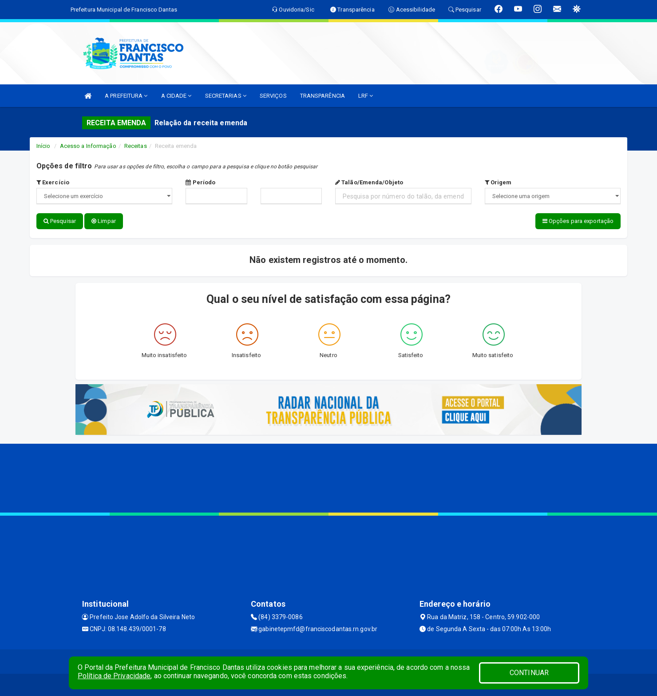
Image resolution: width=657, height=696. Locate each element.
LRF (365, 95)
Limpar (103, 221)
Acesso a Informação (88, 146)
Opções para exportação (577, 221)
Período (200, 182)
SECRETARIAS (225, 95)
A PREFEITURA (126, 95)
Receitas (135, 146)
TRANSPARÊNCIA (322, 95)
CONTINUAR (529, 672)
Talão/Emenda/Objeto (369, 182)
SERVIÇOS (273, 95)
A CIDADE (176, 95)
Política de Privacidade (114, 676)
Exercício (52, 182)
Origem (498, 182)
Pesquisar (60, 221)
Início (43, 146)
